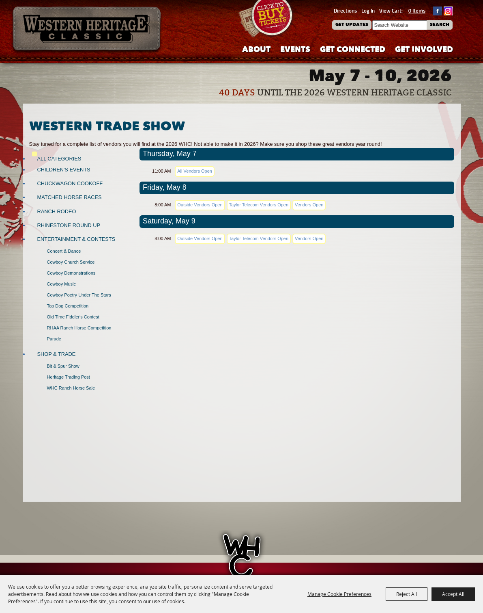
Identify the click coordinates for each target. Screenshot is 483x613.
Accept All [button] (453, 594)
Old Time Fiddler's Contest (73, 316)
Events (295, 50)
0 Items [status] (416, 10)
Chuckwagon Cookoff (70, 183)
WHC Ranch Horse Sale (71, 388)
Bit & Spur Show (63, 366)
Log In (368, 10)
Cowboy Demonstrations (71, 273)
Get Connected (352, 50)
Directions (345, 10)
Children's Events (63, 170)
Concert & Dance (64, 251)
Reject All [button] (406, 594)
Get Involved (424, 50)
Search (439, 25)
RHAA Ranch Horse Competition (79, 327)
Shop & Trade (56, 354)
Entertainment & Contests (76, 239)
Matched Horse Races (69, 197)
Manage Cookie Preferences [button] (339, 594)
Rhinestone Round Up (68, 225)
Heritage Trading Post (68, 377)
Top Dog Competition (68, 305)
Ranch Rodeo (56, 211)
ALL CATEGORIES (59, 159)
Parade (54, 338)
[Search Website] (399, 25)
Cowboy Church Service (71, 262)
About (256, 50)
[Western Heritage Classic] (87, 30)
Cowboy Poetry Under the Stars (79, 294)
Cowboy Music (61, 284)
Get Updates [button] (351, 25)
